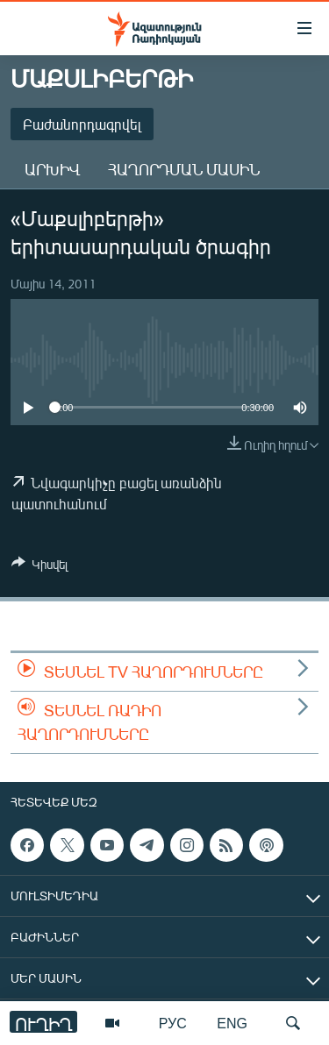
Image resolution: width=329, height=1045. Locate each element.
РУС (173, 1022)
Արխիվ (52, 169)
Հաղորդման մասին (184, 169)
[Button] (39, 567)
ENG (232, 1022)
